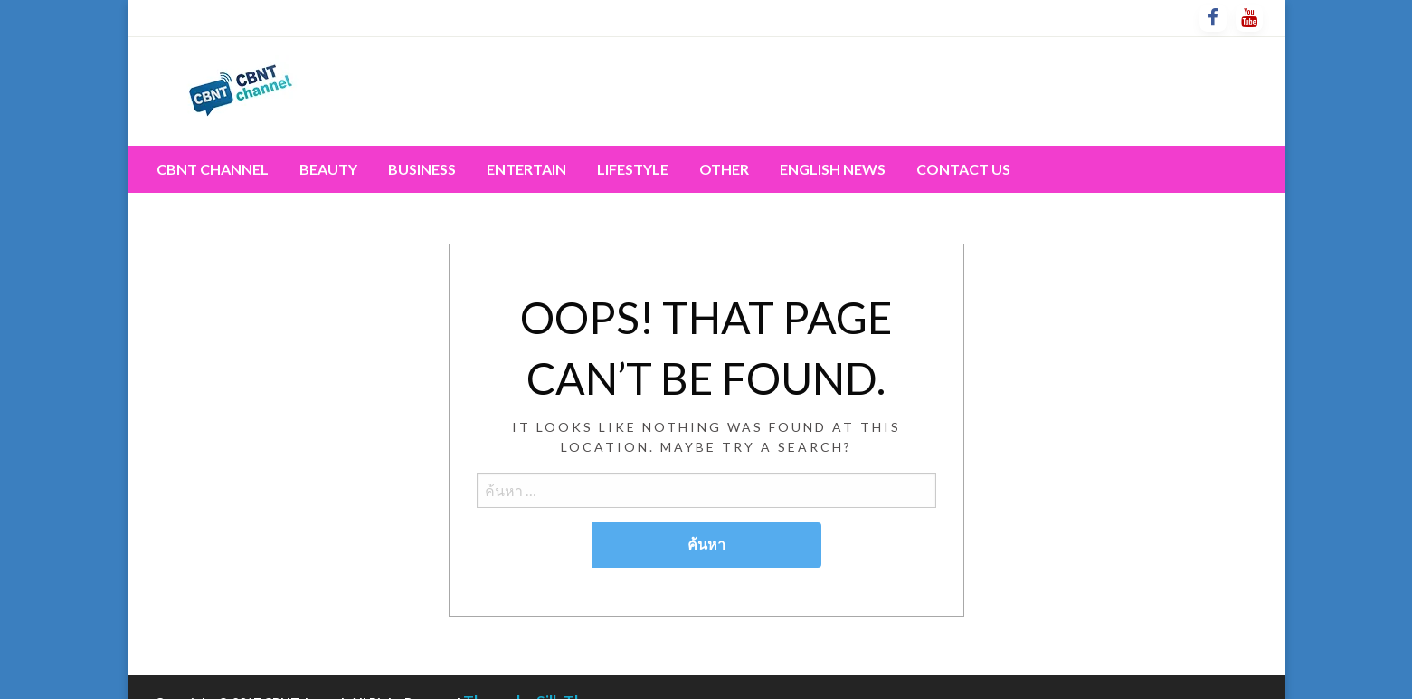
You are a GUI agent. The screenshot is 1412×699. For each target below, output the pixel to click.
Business (422, 168)
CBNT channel (212, 168)
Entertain (526, 168)
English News (833, 168)
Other (724, 168)
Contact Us (963, 168)
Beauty (328, 168)
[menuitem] (212, 169)
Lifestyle (632, 168)
